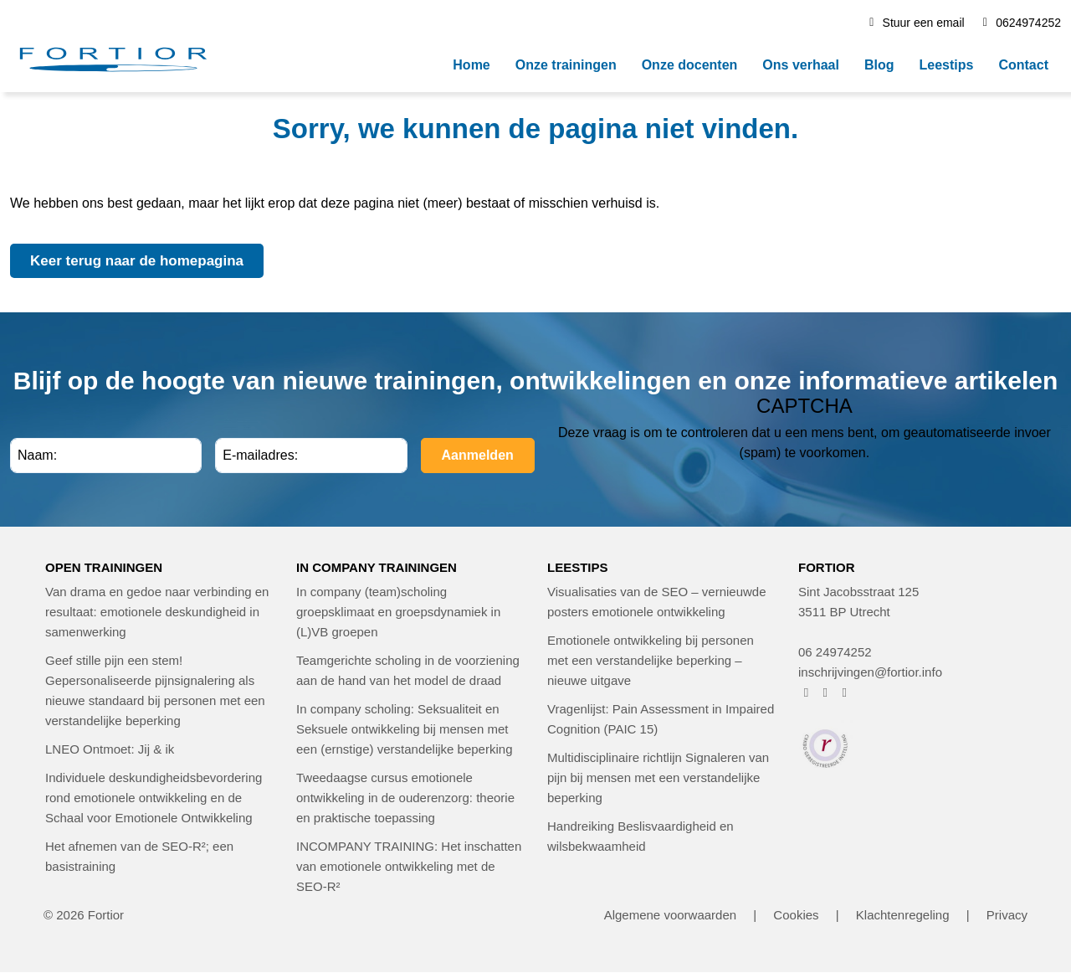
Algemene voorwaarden (670, 915)
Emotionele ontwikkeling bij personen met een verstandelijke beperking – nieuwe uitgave (650, 660)
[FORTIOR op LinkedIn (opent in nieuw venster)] (845, 692)
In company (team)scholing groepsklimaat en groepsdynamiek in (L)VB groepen (398, 611)
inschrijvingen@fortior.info (870, 672)
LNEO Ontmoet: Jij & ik (109, 749)
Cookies (795, 915)
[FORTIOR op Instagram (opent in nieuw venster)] (825, 692)
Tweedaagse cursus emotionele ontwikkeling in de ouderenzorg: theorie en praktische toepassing (405, 797)
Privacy (1006, 915)
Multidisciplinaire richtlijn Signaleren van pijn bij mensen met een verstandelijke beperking (658, 777)
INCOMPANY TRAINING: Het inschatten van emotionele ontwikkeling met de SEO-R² (408, 866)
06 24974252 (835, 652)
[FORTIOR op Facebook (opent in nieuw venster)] (806, 692)
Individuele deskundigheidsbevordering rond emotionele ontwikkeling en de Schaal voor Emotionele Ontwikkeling (153, 797)
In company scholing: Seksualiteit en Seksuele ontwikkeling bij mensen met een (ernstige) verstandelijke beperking (404, 729)
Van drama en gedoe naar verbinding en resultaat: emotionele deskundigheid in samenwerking (157, 611)
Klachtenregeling (903, 915)
